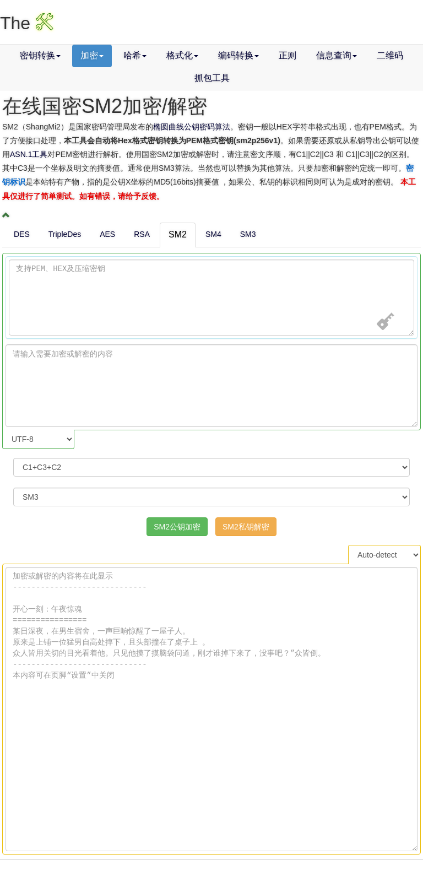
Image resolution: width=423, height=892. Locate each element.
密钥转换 (40, 55)
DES (22, 234)
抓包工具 (212, 78)
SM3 (248, 234)
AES (107, 234)
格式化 (182, 55)
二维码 (390, 55)
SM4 (213, 234)
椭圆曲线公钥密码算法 (191, 126)
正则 (287, 55)
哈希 (135, 55)
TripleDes (64, 234)
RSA (142, 234)
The (26, 23)
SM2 (178, 234)
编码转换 (238, 55)
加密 (92, 55)
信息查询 (336, 55)
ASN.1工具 (28, 154)
